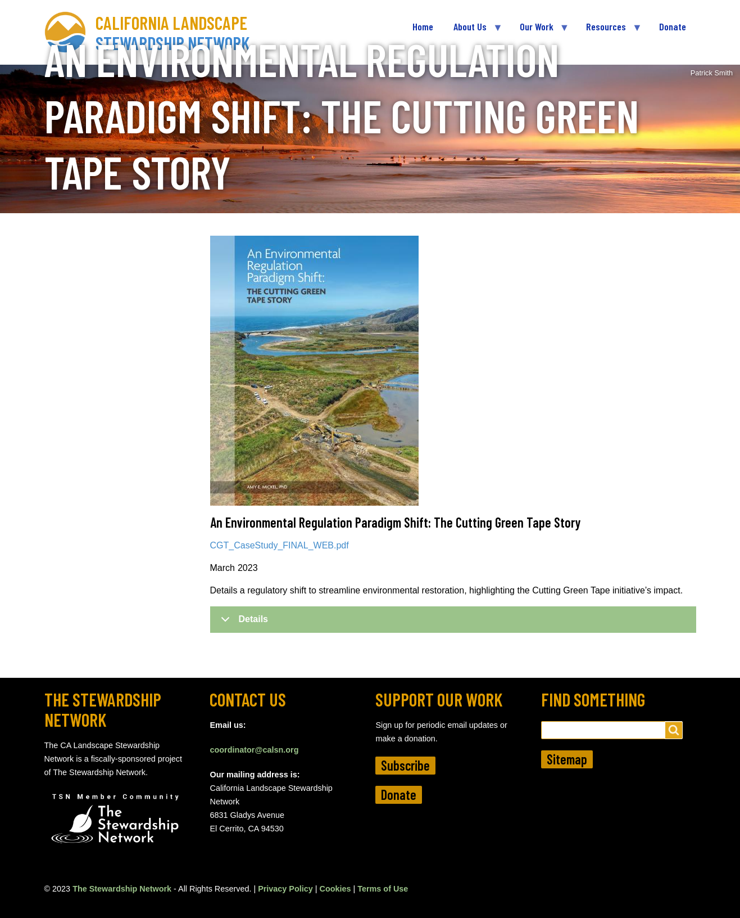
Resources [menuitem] (608, 31)
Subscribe (405, 765)
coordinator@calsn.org (254, 749)
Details (242, 623)
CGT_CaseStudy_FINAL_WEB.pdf (279, 545)
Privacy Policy (285, 888)
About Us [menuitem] (472, 31)
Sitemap (567, 759)
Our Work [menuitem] (539, 31)
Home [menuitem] (422, 26)
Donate (398, 794)
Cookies (335, 888)
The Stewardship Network (121, 888)
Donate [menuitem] (672, 26)
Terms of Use (382, 888)
